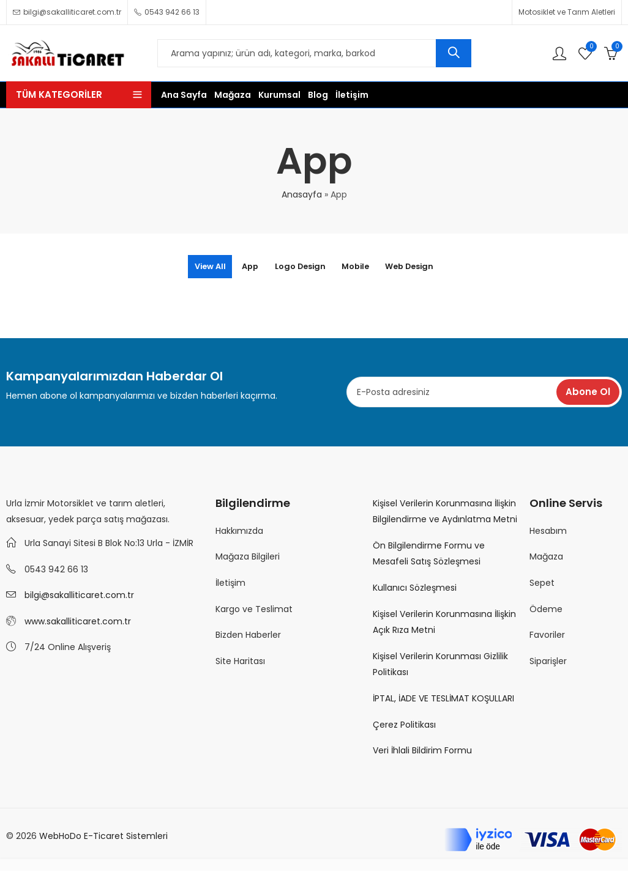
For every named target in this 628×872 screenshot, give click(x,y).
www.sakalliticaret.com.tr (77, 622)
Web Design (430, 267)
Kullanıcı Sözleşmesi (415, 589)
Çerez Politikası (404, 726)
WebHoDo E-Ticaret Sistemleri (103, 837)
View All (188, 267)
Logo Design (298, 267)
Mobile (365, 267)
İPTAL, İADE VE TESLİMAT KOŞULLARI (443, 699)
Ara (453, 53)
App (238, 267)
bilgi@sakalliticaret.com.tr (79, 596)
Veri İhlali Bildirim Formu (422, 751)
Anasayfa (302, 194)
